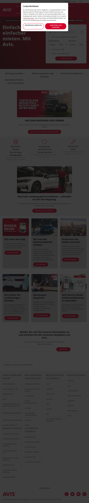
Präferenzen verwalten (33, 25)
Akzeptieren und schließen (56, 26)
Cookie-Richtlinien (28, 18)
